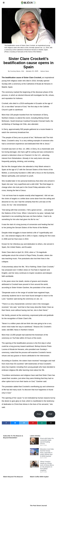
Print (39, 414)
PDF (51, 414)
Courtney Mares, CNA (16, 71)
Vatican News (45, 71)
